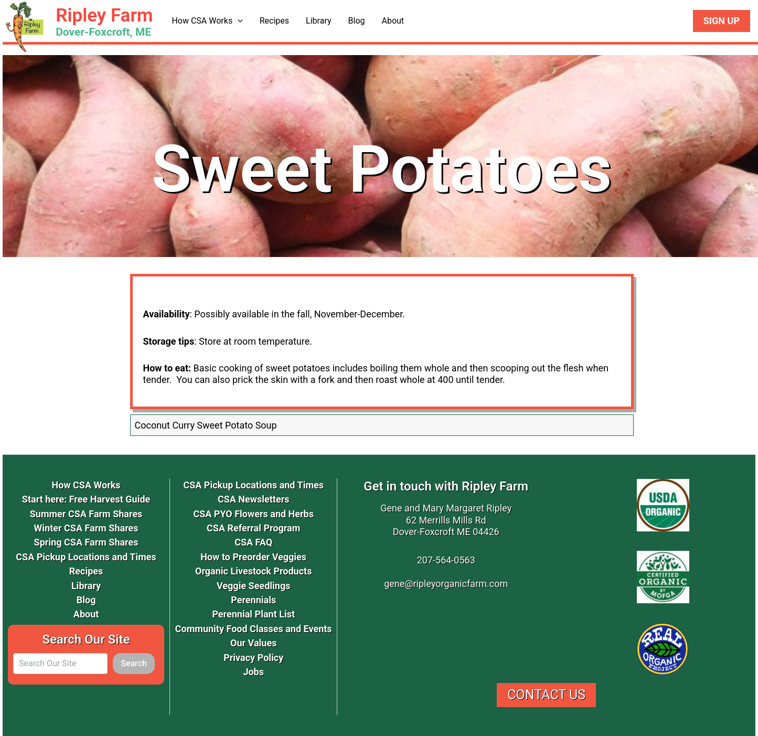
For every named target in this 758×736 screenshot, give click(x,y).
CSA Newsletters (254, 499)
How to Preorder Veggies (253, 556)
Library (318, 21)
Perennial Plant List (253, 614)
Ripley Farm (104, 15)
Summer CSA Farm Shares (86, 513)
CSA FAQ (253, 542)
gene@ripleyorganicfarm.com (446, 583)
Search (134, 663)
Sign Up (721, 20)
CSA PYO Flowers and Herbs (253, 513)
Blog (356, 21)
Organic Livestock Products (253, 571)
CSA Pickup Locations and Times (86, 556)
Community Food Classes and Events (253, 628)
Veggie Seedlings (253, 585)
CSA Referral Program (253, 528)
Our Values (253, 642)
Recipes (274, 21)
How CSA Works (207, 21)
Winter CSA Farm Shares (86, 528)
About (392, 21)
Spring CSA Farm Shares (86, 542)
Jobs (253, 671)
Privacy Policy (253, 657)
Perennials (253, 599)
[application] (237, 21)
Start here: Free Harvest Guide (86, 499)
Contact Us (546, 694)
